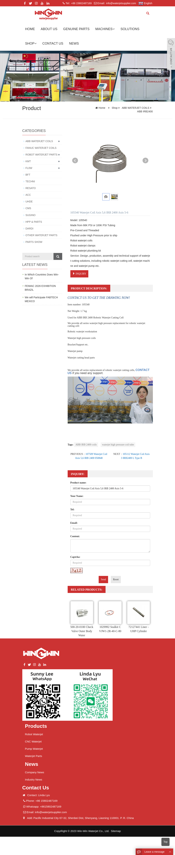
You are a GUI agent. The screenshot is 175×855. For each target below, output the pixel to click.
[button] (114, 29)
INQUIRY (79, 273)
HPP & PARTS (34, 221)
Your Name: (76, 496)
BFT (28, 174)
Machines (105, 29)
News (74, 43)
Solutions (130, 29)
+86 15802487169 (81, 3)
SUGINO (31, 214)
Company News (34, 772)
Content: (75, 536)
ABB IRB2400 (145, 111)
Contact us (52, 43)
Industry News (33, 779)
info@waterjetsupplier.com (120, 3)
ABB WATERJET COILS (135, 107)
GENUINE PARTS (76, 29)
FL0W (29, 168)
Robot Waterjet (34, 734)
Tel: (72, 509)
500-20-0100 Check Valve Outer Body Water (82, 631)
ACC (28, 194)
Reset (116, 579)
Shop (31, 43)
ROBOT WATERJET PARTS (41, 154)
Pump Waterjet (34, 748)
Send (103, 579)
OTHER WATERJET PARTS (41, 235)
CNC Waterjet (33, 741)
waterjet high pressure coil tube (118, 444)
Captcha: (75, 557)
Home (30, 29)
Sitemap (116, 831)
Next (145, 160)
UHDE (29, 201)
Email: (74, 523)
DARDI (30, 228)
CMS (28, 208)
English (145, 3)
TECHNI (30, 181)
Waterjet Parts (33, 756)
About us (49, 29)
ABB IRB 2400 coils (86, 444)
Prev (75, 160)
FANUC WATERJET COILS (41, 147)
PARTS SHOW (34, 241)
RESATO (31, 188)
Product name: (78, 482)
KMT (28, 161)
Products (36, 726)
